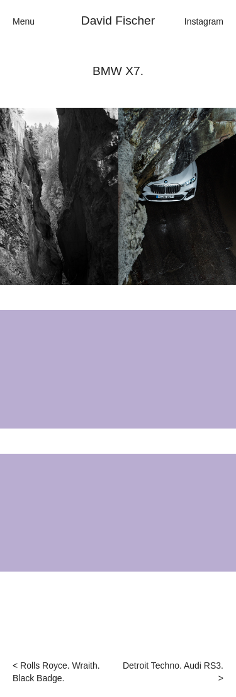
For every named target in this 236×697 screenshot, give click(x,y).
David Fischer (118, 20)
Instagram (203, 21)
